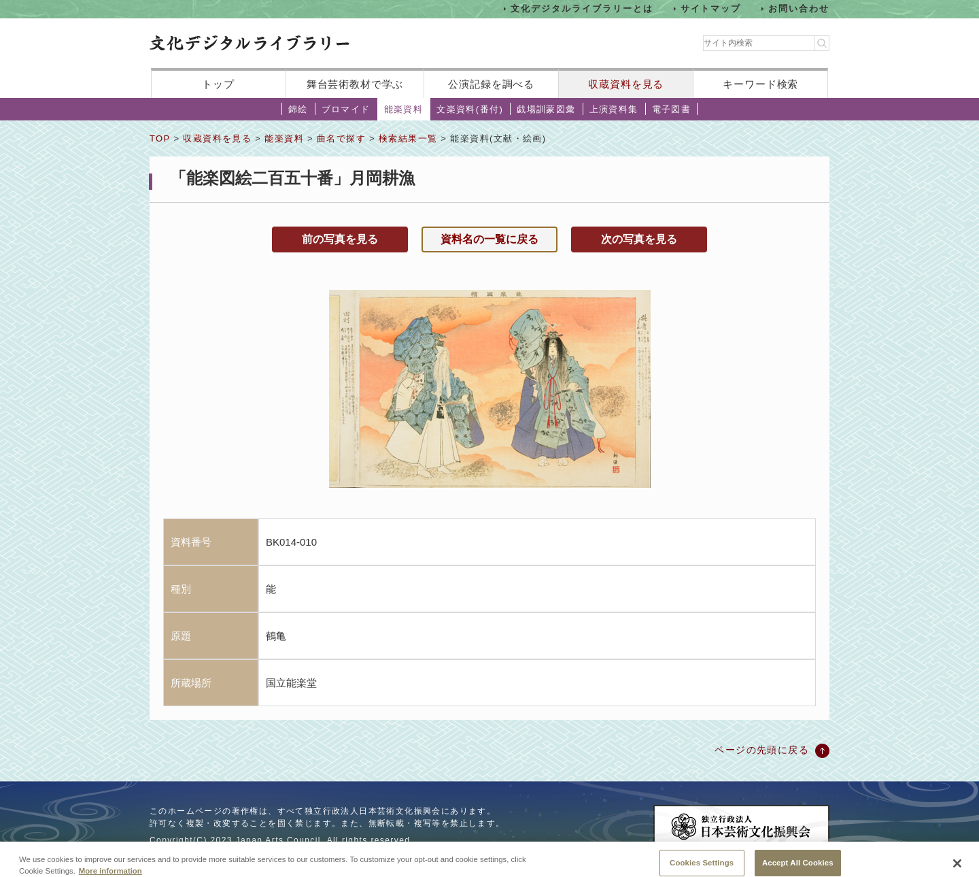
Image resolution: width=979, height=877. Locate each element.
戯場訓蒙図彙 (546, 109)
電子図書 (671, 109)
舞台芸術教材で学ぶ (355, 84)
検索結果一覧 (408, 138)
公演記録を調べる (491, 84)
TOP (160, 138)
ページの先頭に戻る (762, 749)
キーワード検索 (760, 84)
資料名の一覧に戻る (489, 239)
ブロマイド (346, 109)
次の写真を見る (639, 239)
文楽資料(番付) (469, 109)
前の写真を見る (340, 239)
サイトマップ (711, 8)
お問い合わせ (798, 8)
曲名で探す (341, 138)
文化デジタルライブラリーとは (582, 8)
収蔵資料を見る (626, 84)
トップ (218, 84)
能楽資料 (404, 109)
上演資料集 (613, 109)
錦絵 (298, 109)
